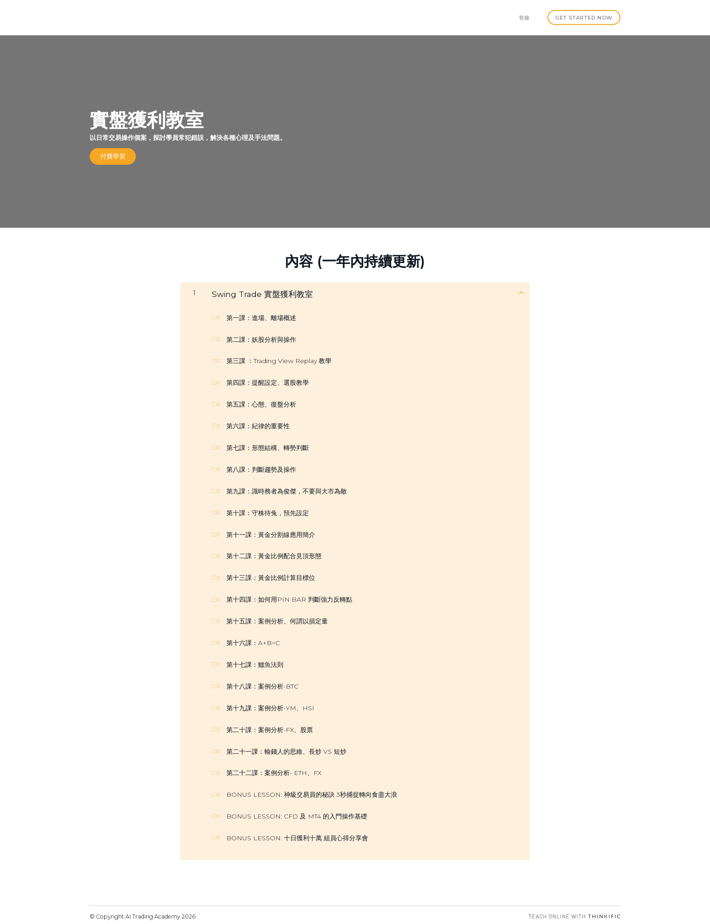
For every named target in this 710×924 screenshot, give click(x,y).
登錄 (528, 17)
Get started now (584, 17)
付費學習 (112, 156)
